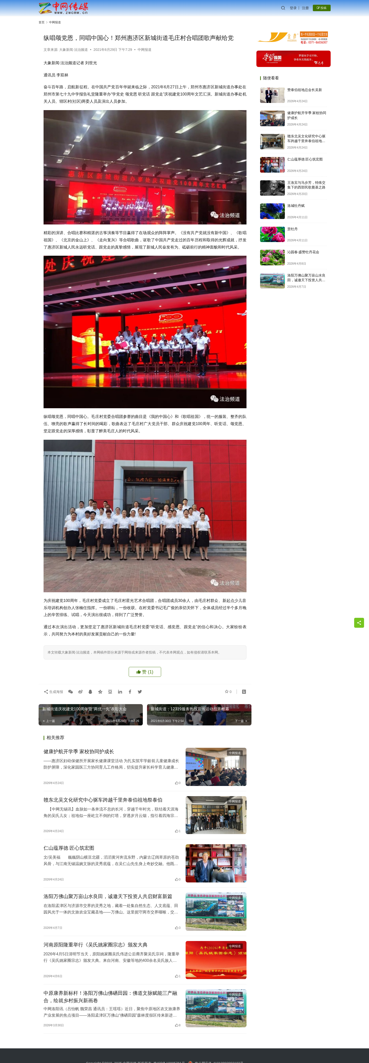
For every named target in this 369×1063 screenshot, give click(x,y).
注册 (305, 8)
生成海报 (53, 691)
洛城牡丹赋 (296, 206)
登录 (293, 8)
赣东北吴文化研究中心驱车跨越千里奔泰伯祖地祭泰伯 (103, 800)
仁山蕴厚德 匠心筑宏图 (69, 848)
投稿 (321, 8)
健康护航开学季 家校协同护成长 (79, 751)
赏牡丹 (292, 229)
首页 (42, 22)
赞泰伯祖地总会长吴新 (304, 90)
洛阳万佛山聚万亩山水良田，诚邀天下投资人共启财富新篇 (108, 896)
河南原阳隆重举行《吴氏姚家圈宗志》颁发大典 (96, 944)
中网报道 (144, 50)
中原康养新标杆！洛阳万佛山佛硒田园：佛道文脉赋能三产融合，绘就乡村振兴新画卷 (110, 996)
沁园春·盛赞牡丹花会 (303, 252)
